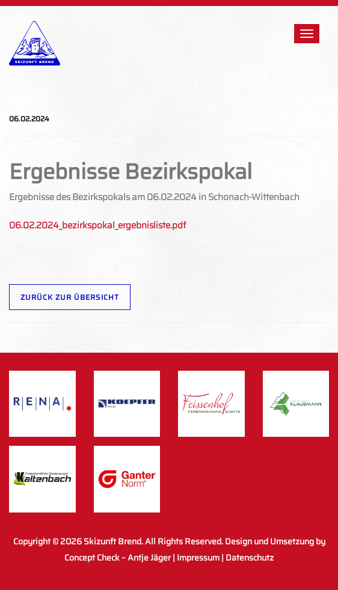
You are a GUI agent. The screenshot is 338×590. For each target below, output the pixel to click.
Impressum (198, 557)
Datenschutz (250, 557)
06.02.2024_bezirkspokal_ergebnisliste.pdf (97, 225)
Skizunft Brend (112, 541)
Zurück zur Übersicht (69, 297)
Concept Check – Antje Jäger (117, 557)
